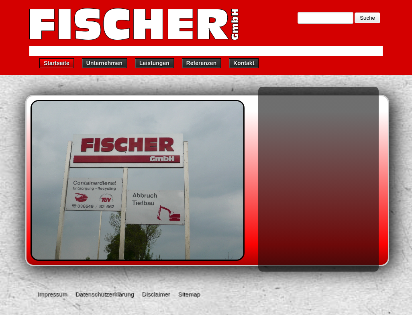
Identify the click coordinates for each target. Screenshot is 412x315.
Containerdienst (291, 119)
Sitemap (189, 293)
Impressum (52, 293)
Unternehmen (104, 63)
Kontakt (243, 63)
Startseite (56, 63)
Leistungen (154, 63)
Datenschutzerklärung (104, 293)
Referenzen (201, 63)
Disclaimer (156, 293)
